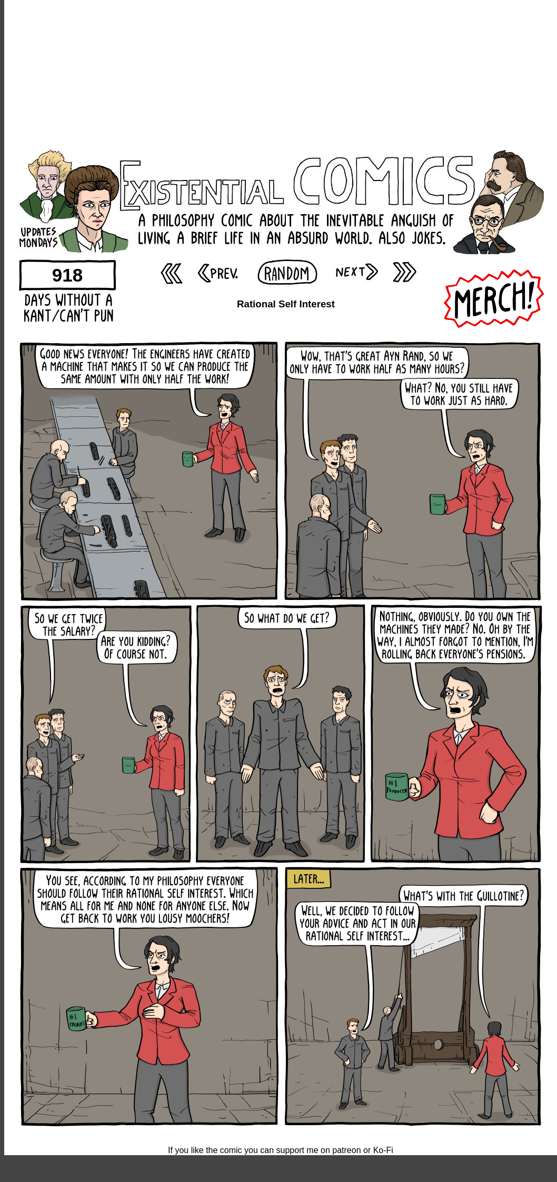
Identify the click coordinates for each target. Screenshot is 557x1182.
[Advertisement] (281, 73)
